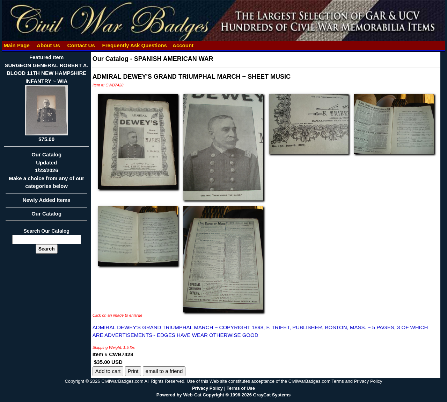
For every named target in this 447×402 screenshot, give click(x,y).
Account (183, 45)
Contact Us (81, 45)
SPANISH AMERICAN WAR (173, 58)
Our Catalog (46, 214)
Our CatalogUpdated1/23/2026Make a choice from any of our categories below (46, 172)
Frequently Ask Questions (134, 45)
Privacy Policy (207, 388)
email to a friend (164, 371)
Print (133, 371)
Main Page (16, 45)
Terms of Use (241, 388)
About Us (48, 45)
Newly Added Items (46, 202)
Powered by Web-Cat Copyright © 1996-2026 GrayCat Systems (223, 394)
